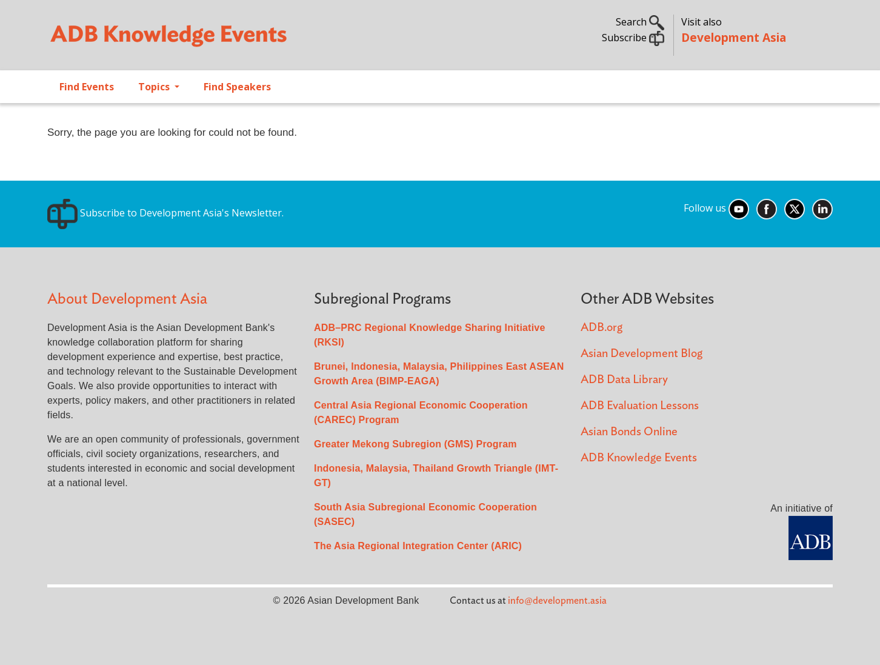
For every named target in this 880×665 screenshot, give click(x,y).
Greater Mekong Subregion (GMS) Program (415, 444)
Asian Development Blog (641, 353)
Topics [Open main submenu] (155, 86)
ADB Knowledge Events (639, 458)
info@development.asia (557, 601)
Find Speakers (237, 86)
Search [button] (640, 21)
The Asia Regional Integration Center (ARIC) (418, 546)
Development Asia (733, 37)
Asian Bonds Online (629, 432)
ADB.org (601, 327)
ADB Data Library (624, 380)
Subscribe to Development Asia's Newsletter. (165, 212)
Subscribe (633, 37)
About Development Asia (127, 299)
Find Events (86, 86)
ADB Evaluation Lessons (640, 406)
